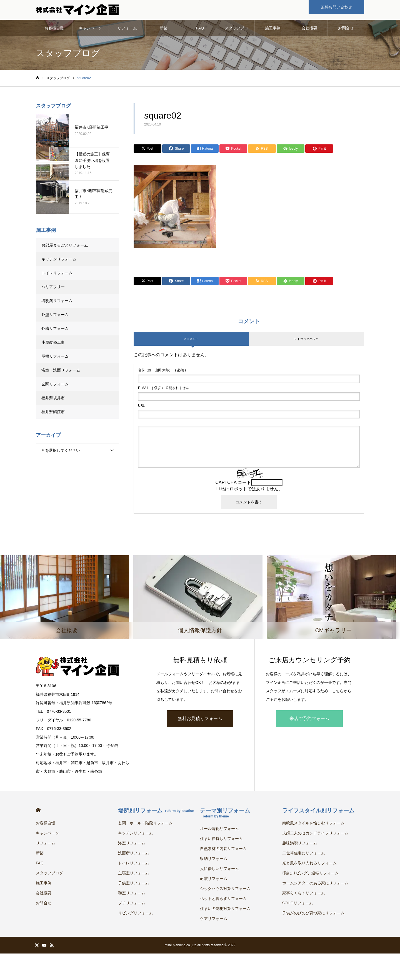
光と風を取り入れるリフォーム (309, 865)
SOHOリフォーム (297, 905)
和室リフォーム (131, 895)
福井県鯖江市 (53, 414)
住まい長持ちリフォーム (221, 841)
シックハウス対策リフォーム (225, 891)
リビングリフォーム (135, 915)
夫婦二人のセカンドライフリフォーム (315, 835)
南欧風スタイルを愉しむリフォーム (313, 825)
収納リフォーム (213, 861)
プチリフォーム (131, 905)
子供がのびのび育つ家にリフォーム (313, 915)
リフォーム (127, 30)
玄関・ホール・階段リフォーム (145, 825)
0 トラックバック (306, 341)
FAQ (200, 30)
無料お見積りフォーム (200, 721)
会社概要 (309, 30)
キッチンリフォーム (58, 261)
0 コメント (191, 341)
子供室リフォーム (133, 885)
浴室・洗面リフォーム (60, 372)
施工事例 (273, 30)
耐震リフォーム (213, 881)
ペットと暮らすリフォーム (223, 901)
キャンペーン (90, 30)
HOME (38, 812)
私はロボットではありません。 (252, 491)
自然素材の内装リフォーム (223, 851)
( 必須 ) (162, 372)
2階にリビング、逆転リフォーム (310, 875)
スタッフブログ (236, 33)
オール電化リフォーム (219, 831)
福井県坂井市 (53, 400)
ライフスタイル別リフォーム (318, 813)
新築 (164, 30)
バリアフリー (53, 289)
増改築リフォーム (56, 303)
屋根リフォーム (55, 359)
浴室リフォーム (131, 845)
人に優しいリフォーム (219, 871)
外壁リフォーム (56, 317)
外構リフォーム (55, 331)
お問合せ (346, 30)
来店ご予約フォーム (309, 721)
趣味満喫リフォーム (299, 845)
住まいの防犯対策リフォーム (225, 911)
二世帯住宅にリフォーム (303, 855)
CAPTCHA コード (233, 485)
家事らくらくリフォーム (303, 895)
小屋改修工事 (53, 345)
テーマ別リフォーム (225, 815)
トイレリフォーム (56, 275)
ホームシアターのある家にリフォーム (315, 885)
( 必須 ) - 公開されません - (164, 390)
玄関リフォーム (55, 386)
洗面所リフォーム (133, 855)
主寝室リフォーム (133, 875)
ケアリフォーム (213, 921)
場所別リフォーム (156, 813)
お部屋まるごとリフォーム (64, 247)
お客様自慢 (54, 30)
